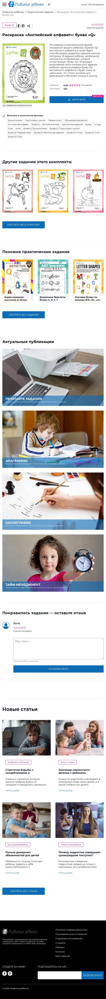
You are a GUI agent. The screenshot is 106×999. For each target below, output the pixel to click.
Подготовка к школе (35, 120)
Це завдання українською (17, 105)
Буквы (88, 124)
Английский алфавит (18, 124)
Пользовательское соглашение (71, 934)
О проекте (60, 943)
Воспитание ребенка (18, 845)
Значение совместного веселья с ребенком (74, 771)
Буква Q (9, 25)
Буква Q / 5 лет (92, 132)
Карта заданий (62, 956)
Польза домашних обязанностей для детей (22, 854)
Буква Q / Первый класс (19, 132)
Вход (83, 4)
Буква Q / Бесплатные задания (49, 132)
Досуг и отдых (68, 762)
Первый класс (55, 120)
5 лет (10, 128)
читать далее (12, 791)
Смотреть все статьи (23, 891)
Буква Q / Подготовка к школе (64, 128)
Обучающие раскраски (76, 120)
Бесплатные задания (72, 124)
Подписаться (92, 975)
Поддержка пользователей (68, 938)
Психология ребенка (71, 845)
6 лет (18, 128)
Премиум (60, 947)
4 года (97, 124)
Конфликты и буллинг (18, 762)
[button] (4, 191)
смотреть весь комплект (23, 224)
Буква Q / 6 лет (15, 136)
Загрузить (77, 99)
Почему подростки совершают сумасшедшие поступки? (80, 854)
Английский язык (50, 124)
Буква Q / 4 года (74, 132)
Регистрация (96, 4)
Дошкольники (15, 120)
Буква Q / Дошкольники (35, 128)
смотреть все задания (24, 314)
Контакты (60, 952)
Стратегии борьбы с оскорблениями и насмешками (19, 772)
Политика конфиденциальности (71, 930)
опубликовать (58, 669)
